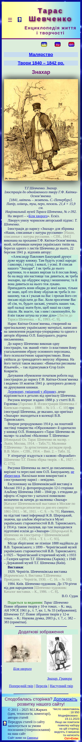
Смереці (32, 737)
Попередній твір (21, 686)
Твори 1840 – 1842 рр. (41, 63)
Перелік (41, 686)
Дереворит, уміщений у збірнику (32, 391)
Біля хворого (38, 216)
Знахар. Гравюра (59, 678)
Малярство (41, 54)
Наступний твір (61, 686)
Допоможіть (65, 699)
